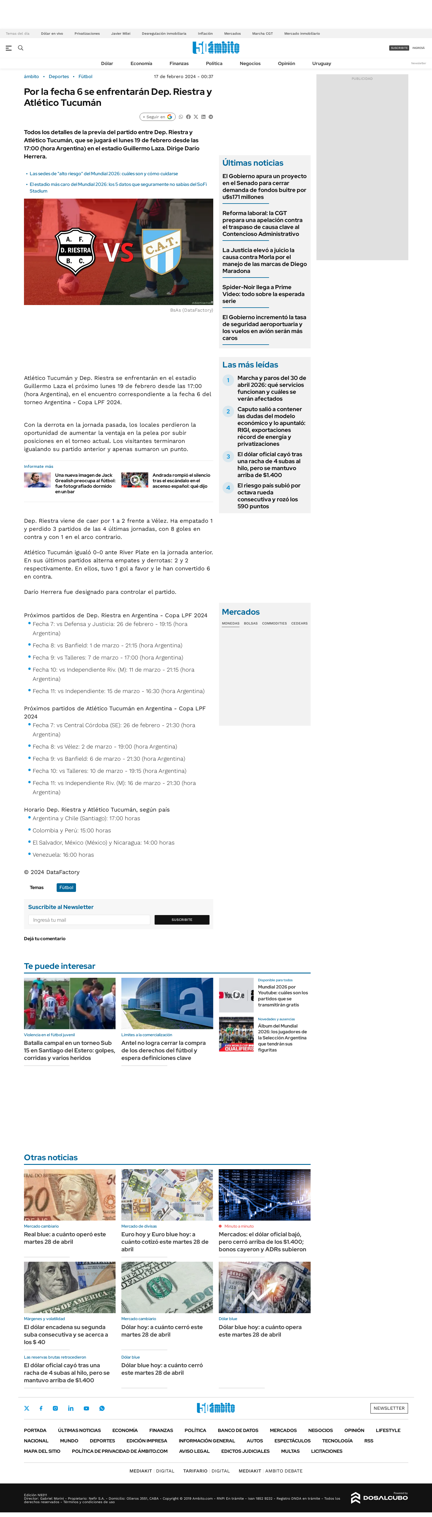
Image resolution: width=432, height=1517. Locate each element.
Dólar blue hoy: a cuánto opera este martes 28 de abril (260, 1330)
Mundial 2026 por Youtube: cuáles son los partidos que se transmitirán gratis (283, 996)
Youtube (86, 1408)
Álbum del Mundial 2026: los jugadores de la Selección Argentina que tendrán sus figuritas (282, 1038)
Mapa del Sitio (42, 1451)
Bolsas (251, 623)
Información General (207, 1441)
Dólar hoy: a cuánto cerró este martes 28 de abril (162, 1330)
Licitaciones (326, 1451)
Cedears (299, 623)
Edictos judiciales (245, 1451)
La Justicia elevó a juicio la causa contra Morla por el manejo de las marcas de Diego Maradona (265, 260)
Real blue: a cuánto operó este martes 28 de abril (65, 1238)
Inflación (205, 34)
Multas (290, 1451)
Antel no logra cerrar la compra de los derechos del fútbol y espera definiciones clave (163, 1050)
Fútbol (85, 76)
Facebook (41, 1408)
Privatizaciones (87, 34)
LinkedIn (70, 1408)
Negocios (250, 63)
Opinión (286, 63)
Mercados (232, 34)
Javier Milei (120, 34)
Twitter (27, 1408)
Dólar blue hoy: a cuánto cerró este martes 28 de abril (162, 1368)
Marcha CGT (262, 34)
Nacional (36, 1441)
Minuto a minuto (239, 1226)
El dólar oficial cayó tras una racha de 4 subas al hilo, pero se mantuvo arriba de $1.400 (270, 464)
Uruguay (321, 63)
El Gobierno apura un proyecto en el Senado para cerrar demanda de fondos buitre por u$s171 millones (265, 186)
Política (214, 63)
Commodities (274, 623)
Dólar (107, 63)
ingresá (418, 47)
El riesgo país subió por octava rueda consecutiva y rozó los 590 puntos (269, 496)
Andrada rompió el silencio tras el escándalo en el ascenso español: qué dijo (181, 480)
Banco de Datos (238, 1430)
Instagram (55, 1408)
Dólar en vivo (52, 34)
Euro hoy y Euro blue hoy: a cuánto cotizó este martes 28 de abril (165, 1241)
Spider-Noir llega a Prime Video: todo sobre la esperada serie (264, 294)
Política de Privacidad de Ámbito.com (120, 1451)
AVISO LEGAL (194, 1451)
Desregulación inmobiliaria (164, 34)
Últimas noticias (79, 1430)
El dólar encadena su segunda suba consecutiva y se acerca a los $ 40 (66, 1334)
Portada (35, 1430)
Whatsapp (102, 1408)
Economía (141, 63)
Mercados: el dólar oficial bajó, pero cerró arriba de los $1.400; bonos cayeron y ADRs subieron (262, 1241)
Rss (368, 1441)
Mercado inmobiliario (302, 34)
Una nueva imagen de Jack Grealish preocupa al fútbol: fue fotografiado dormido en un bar (85, 483)
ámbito (31, 76)
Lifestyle (388, 1430)
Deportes (59, 76)
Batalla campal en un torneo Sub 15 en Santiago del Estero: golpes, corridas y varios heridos (69, 1050)
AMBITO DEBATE (271, 1471)
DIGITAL (152, 1471)
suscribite (399, 47)
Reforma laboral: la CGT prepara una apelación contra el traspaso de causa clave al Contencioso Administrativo (263, 223)
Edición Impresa (147, 1441)
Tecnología (337, 1441)
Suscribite (182, 920)
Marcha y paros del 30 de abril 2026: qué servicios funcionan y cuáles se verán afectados (272, 388)
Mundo (69, 1441)
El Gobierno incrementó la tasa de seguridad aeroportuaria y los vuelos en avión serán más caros (264, 327)
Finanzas (179, 63)
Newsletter (418, 63)
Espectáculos (293, 1441)
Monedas (231, 623)
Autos (255, 1441)
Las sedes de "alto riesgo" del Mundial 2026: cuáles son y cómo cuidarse (104, 174)
